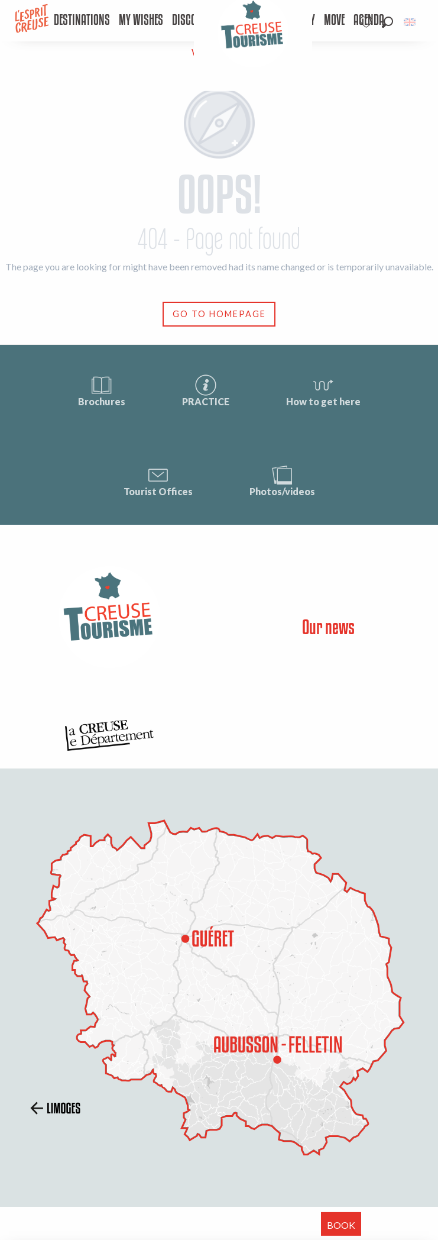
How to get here (323, 390)
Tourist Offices (158, 480)
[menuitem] (82, 20)
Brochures (101, 390)
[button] (387, 22)
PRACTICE (205, 390)
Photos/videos (282, 480)
